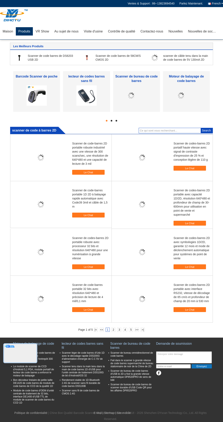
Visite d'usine (93, 31)
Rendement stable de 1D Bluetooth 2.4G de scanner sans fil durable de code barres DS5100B (81, 383)
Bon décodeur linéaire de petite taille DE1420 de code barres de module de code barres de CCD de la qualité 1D (33, 383)
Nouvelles (175, 31)
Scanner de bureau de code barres (130, 345)
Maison (8, 31)
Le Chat (86, 172)
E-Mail (98, 412)
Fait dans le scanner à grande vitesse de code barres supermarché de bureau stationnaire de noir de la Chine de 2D (131, 363)
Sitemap (109, 412)
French (217, 3)
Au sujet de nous (66, 31)
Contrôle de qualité (121, 31)
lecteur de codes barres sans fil (82, 345)
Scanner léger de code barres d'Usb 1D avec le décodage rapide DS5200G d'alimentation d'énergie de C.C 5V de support (83, 357)
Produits (24, 31)
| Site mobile (123, 412)
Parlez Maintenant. (191, 3)
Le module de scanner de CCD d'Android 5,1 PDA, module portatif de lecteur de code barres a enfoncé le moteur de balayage (33, 371)
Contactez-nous (151, 31)
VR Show (42, 31)
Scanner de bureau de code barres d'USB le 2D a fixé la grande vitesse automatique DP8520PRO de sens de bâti (130, 375)
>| (143, 329)
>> (136, 329)
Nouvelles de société (203, 31)
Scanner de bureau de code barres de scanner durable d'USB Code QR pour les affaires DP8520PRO (131, 387)
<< (101, 329)
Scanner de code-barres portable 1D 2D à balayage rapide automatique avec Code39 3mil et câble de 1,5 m (89, 198)
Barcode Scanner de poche (36, 76)
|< (96, 329)
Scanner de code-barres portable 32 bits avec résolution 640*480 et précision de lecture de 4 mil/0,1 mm (87, 293)
